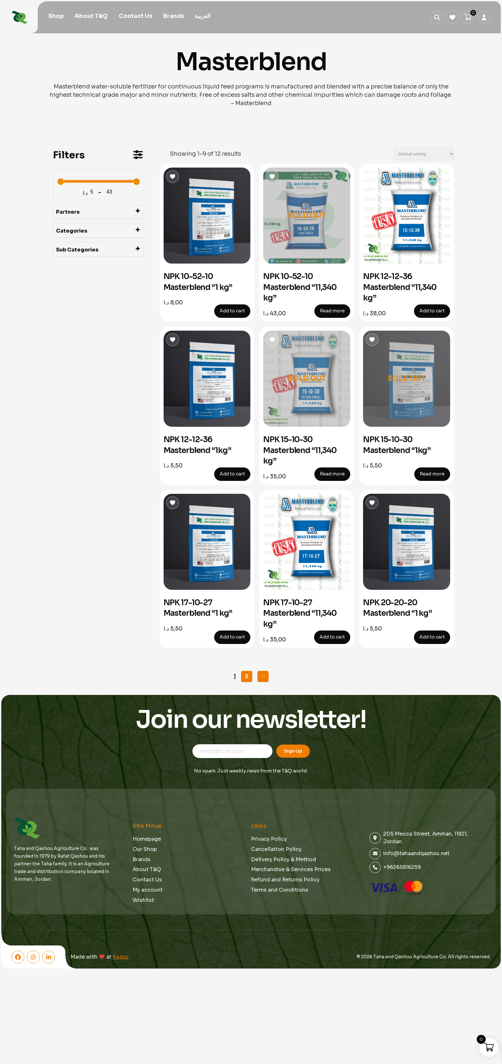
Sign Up (293, 751)
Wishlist (143, 900)
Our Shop (145, 849)
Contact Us (135, 16)
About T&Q (91, 16)
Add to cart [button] (232, 311)
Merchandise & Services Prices (291, 869)
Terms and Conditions (279, 890)
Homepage (147, 839)
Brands (173, 16)
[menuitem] (202, 17)
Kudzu (121, 957)
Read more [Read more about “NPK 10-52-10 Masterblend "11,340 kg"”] (332, 311)
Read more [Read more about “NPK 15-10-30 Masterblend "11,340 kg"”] (332, 474)
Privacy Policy (269, 839)
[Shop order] (423, 154)
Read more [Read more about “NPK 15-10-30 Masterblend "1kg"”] (432, 474)
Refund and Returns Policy (285, 879)
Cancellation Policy (276, 849)
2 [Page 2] (246, 676)
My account (148, 890)
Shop (56, 16)
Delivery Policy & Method (283, 859)
